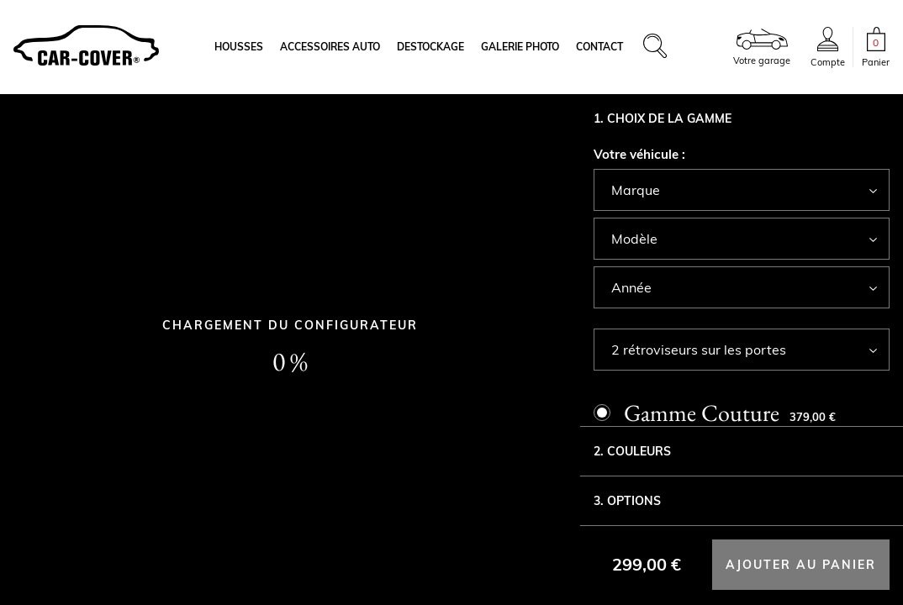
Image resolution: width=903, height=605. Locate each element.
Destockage (430, 46)
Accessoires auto (330, 46)
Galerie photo (520, 46)
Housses (238, 46)
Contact (599, 46)
